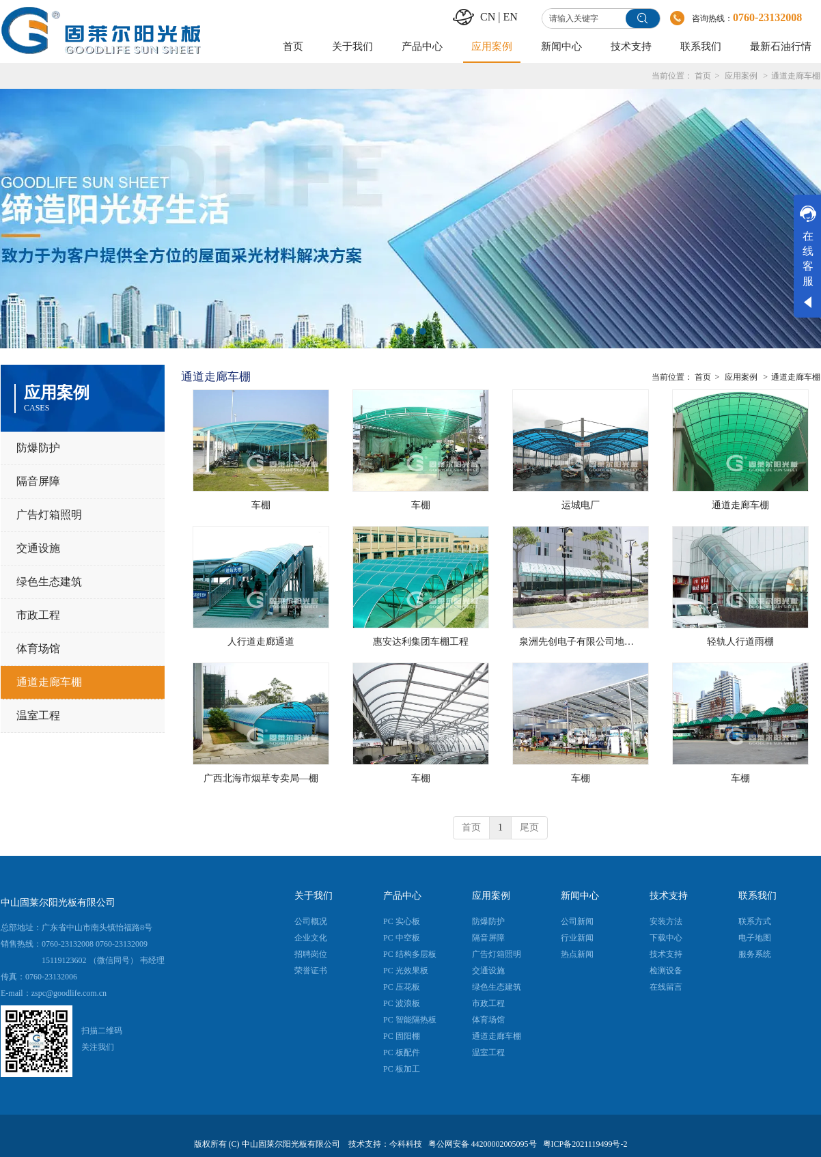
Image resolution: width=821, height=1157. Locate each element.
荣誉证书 (310, 970)
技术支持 (669, 896)
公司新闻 (577, 921)
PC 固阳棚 (401, 1036)
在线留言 (666, 987)
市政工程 (488, 1003)
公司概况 (310, 921)
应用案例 (741, 76)
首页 (703, 76)
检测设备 (666, 970)
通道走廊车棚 (795, 76)
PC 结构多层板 (409, 954)
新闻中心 (580, 896)
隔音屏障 (488, 938)
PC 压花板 (401, 987)
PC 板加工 (401, 1069)
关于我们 (313, 896)
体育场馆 (488, 1019)
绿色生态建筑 (496, 987)
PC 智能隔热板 (409, 1019)
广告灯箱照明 (496, 954)
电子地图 (754, 938)
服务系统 (754, 954)
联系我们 (757, 896)
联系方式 (754, 921)
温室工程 (488, 1052)
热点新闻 (577, 954)
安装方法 (666, 921)
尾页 (529, 827)
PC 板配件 (401, 1052)
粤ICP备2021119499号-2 (585, 1144)
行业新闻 (577, 938)
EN (510, 17)
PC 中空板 (401, 938)
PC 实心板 (401, 921)
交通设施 (488, 970)
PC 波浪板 (401, 1003)
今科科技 (405, 1144)
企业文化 (310, 938)
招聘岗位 (310, 954)
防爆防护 (488, 921)
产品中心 (402, 896)
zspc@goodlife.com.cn (69, 993)
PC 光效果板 (405, 970)
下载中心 (666, 938)
